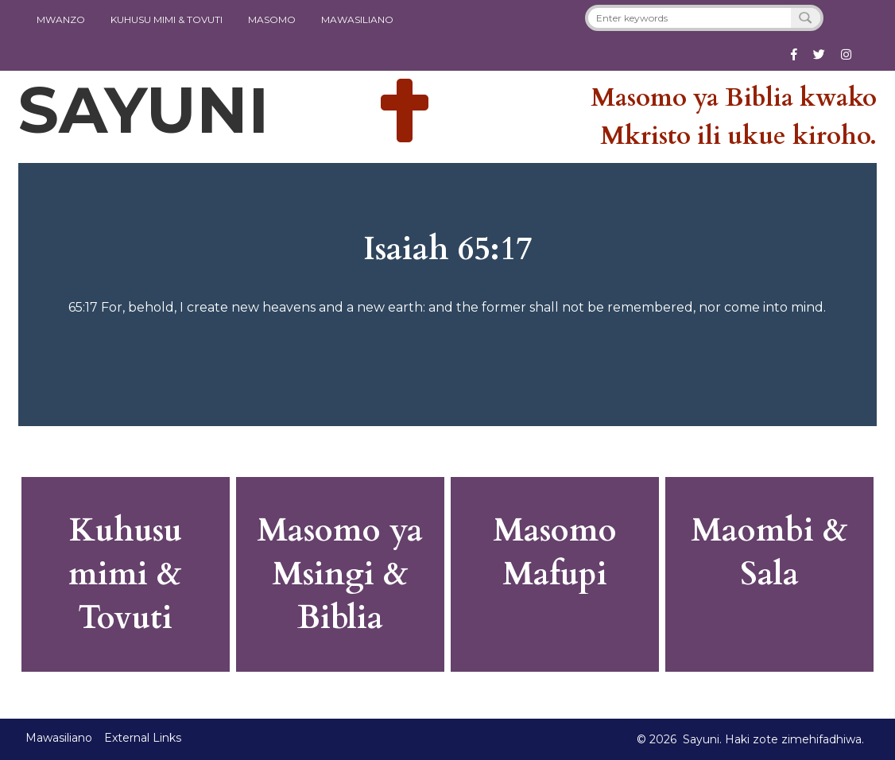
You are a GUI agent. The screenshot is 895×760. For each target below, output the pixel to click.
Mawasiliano (357, 19)
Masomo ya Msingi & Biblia (340, 574)
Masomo (272, 19)
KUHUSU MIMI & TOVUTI (166, 19)
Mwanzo (61, 19)
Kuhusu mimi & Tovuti (125, 574)
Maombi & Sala (769, 552)
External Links (142, 738)
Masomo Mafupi (555, 552)
